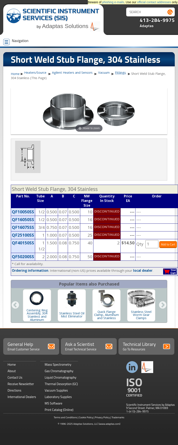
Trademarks (118, 417)
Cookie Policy (86, 417)
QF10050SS (23, 212)
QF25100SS (23, 235)
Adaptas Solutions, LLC (85, 424)
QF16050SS (23, 219)
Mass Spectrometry (58, 364)
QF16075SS (23, 227)
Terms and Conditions (65, 417)
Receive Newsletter (21, 383)
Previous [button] (15, 305)
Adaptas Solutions (71, 26)
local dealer (143, 270)
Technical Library (146, 346)
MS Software (53, 403)
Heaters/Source (35, 72)
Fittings (120, 72)
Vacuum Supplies (56, 390)
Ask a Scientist (88, 346)
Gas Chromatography (59, 370)
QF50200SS (23, 256)
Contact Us (15, 377)
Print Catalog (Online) (59, 409)
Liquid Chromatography (60, 377)
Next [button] (162, 305)
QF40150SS (23, 243)
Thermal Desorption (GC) (61, 383)
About (12, 370)
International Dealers (22, 396)
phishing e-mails (113, 2)
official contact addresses (154, 2)
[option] (37, 305)
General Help (31, 346)
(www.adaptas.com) (109, 424)
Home (15, 74)
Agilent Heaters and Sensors (72, 72)
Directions (14, 390)
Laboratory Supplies (58, 396)
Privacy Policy (102, 417)
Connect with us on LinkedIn (132, 367)
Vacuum (104, 72)
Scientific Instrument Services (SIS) (61, 14)
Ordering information (30, 270)
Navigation (15, 41)
